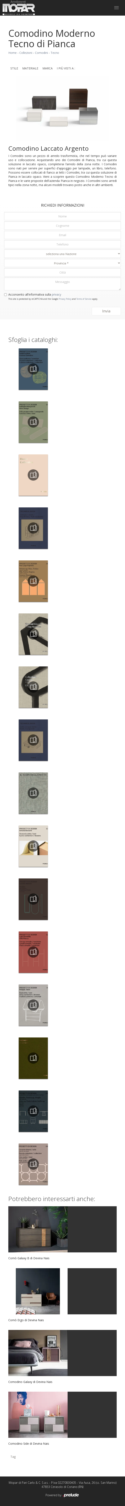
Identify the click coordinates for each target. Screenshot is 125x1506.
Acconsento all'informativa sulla (34, 294)
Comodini (41, 53)
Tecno (55, 53)
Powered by (62, 1495)
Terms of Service (84, 298)
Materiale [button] (30, 68)
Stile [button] (14, 68)
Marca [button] (47, 68)
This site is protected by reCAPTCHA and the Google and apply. (53, 298)
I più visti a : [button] (66, 68)
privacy (56, 294)
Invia (106, 310)
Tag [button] (13, 1457)
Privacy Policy (65, 298)
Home (12, 53)
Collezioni (25, 53)
